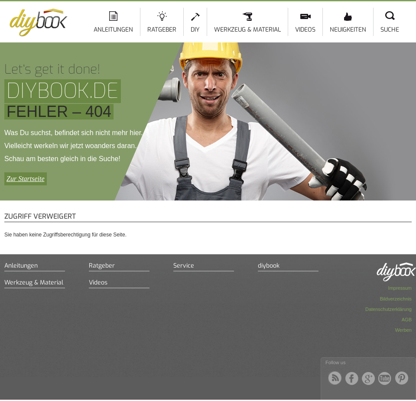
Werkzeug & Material (247, 30)
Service (183, 266)
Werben (403, 330)
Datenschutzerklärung (388, 309)
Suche (389, 30)
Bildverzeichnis (396, 298)
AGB (407, 319)
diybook (269, 266)
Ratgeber (161, 30)
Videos (305, 30)
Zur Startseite (25, 178)
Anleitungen (113, 30)
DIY (195, 30)
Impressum (400, 288)
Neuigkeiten (348, 30)
